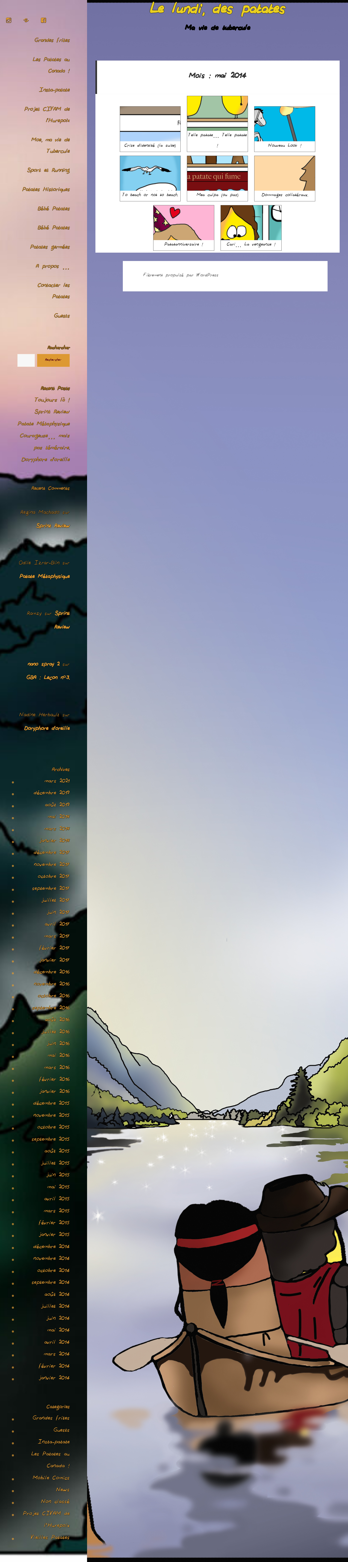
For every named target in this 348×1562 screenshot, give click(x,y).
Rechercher (58, 348)
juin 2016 (58, 1045)
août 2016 (57, 1021)
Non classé (55, 1503)
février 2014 (54, 1367)
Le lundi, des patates (217, 12)
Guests (62, 317)
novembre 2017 (52, 866)
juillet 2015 (55, 1164)
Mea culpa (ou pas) (217, 177)
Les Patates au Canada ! (51, 66)
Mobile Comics (51, 1479)
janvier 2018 (54, 842)
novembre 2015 (51, 1116)
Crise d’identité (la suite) (150, 128)
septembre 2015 (51, 1140)
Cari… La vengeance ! (251, 226)
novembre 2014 (51, 1259)
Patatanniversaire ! (183, 226)
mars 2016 (57, 1068)
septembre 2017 (51, 889)
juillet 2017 (55, 901)
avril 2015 (57, 1200)
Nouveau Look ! (284, 128)
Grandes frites (52, 41)
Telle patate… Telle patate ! (217, 123)
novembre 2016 (52, 985)
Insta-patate (54, 91)
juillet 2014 (55, 1307)
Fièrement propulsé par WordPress (180, 276)
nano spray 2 (43, 665)
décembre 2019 (52, 794)
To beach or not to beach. (150, 177)
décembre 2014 (51, 1248)
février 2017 (54, 949)
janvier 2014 (54, 1379)
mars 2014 (57, 1355)
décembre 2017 (52, 853)
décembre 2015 (51, 1104)
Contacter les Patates (54, 291)
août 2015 (57, 1152)
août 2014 (57, 1295)
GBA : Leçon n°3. (48, 679)
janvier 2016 (54, 1092)
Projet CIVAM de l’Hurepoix (47, 115)
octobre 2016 (54, 997)
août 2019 (57, 806)
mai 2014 (58, 1331)
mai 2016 (59, 1056)
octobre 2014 (53, 1271)
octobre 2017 (54, 877)
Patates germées (50, 248)
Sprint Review (52, 413)
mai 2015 (58, 1188)
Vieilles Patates (50, 1539)
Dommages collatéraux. (284, 177)
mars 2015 (57, 1212)
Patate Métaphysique (44, 425)
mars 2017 (57, 937)
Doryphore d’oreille (45, 460)
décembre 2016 (52, 973)
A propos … (53, 267)
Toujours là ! (52, 401)
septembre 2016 (51, 1009)
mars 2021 (57, 782)
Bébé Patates (54, 209)
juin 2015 (58, 1176)
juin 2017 (58, 913)
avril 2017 (57, 925)
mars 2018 (57, 830)
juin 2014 (58, 1319)
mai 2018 (59, 818)
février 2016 (54, 1080)
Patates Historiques (46, 190)
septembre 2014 (51, 1283)
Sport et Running (48, 171)
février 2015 (54, 1224)
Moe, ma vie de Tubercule (50, 146)
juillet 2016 (55, 1033)
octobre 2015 (53, 1128)
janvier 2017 (54, 961)
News (63, 1491)
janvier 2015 (54, 1236)
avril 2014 (57, 1343)
